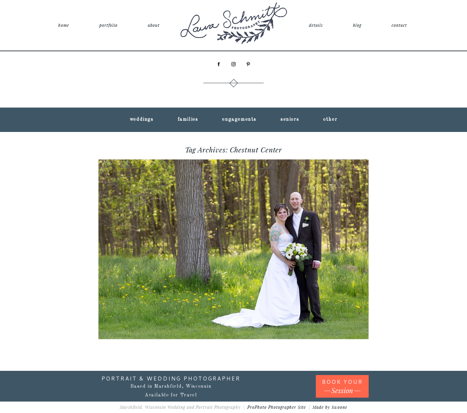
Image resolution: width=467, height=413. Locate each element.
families (188, 119)
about (154, 25)
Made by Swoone (330, 407)
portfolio (108, 25)
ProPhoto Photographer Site (276, 407)
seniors (290, 119)
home (63, 25)
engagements (239, 119)
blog (357, 25)
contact (399, 25)
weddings (142, 119)
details (316, 25)
